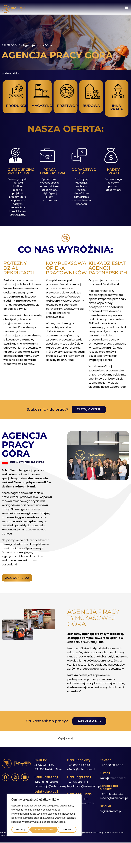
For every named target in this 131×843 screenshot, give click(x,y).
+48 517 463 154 (77, 782)
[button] (126, 7)
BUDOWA (91, 106)
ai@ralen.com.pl (110, 811)
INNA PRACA (116, 107)
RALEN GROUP (11, 45)
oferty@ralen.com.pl (81, 770)
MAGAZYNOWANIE (48, 106)
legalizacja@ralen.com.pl (84, 787)
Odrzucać (39, 829)
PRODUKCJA (17, 106)
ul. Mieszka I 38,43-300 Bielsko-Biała (48, 768)
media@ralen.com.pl (114, 799)
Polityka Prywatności (88, 832)
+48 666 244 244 (78, 766)
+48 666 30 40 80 (46, 782)
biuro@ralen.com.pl (113, 778)
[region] (44, 814)
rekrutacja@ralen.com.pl (51, 787)
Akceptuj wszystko (63, 829)
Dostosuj (20, 829)
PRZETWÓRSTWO (73, 106)
